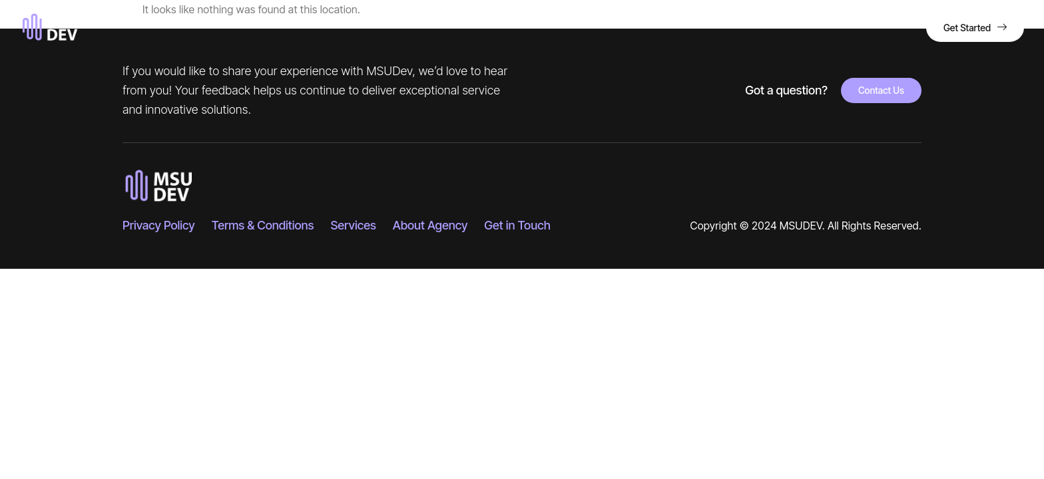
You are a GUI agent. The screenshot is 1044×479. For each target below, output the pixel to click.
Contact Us (626, 27)
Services (547, 28)
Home (407, 27)
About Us (472, 27)
